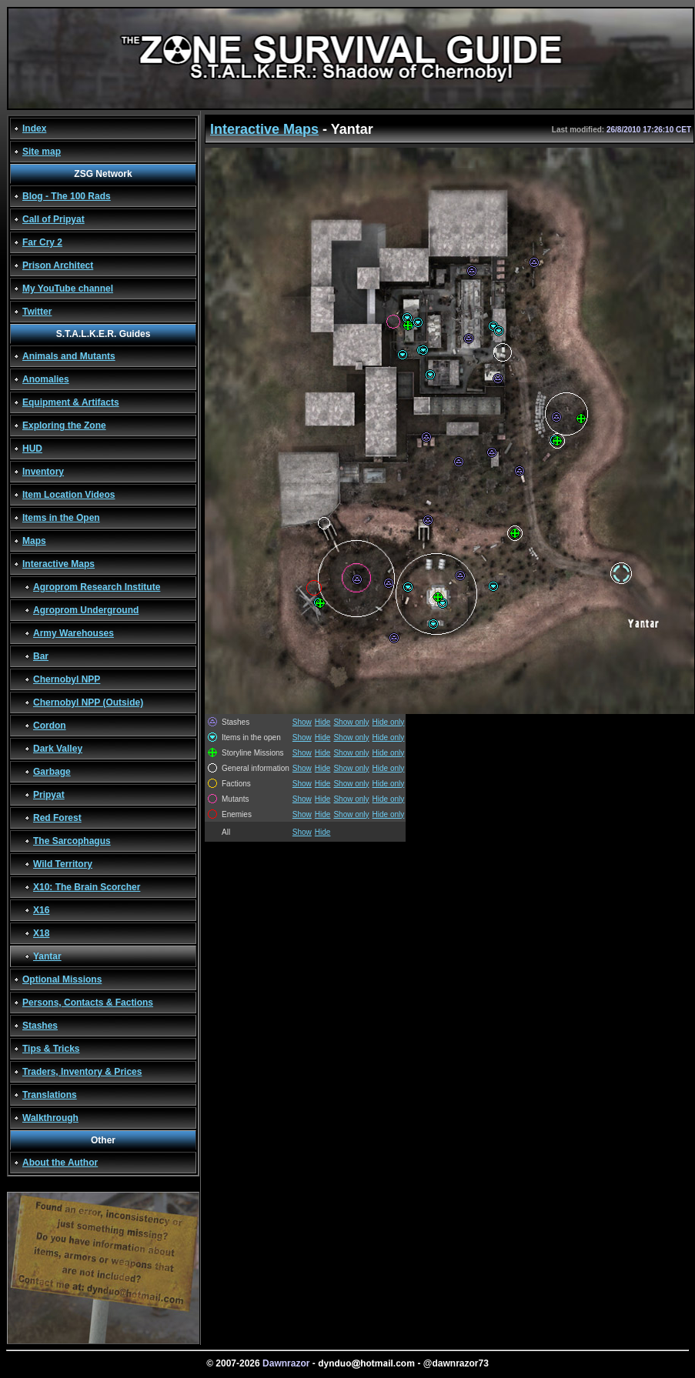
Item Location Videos (68, 494)
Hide (323, 722)
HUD (32, 448)
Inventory (43, 471)
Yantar (47, 956)
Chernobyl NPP (66, 679)
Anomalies (45, 379)
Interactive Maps (58, 564)
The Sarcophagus (72, 841)
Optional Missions (62, 979)
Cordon (49, 725)
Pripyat (49, 794)
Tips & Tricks (50, 1048)
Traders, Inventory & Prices (82, 1071)
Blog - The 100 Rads (66, 196)
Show (302, 722)
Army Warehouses (73, 633)
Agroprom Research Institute (96, 587)
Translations (49, 1094)
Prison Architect (57, 265)
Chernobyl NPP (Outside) (88, 702)
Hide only (389, 722)
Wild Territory (62, 864)
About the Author (60, 1162)
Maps (34, 541)
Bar (40, 656)
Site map (41, 151)
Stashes (40, 1025)
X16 (41, 910)
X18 (41, 933)
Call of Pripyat (53, 219)
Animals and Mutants (68, 356)
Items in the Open (61, 517)
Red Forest (57, 817)
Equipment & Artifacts (70, 402)
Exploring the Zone (64, 425)
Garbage (52, 771)
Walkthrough (50, 1118)
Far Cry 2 (42, 242)
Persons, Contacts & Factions (87, 1002)
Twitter (37, 311)
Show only (351, 722)
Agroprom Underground (86, 610)
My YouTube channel (67, 288)
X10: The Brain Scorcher (86, 887)
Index (34, 128)
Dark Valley (57, 748)
